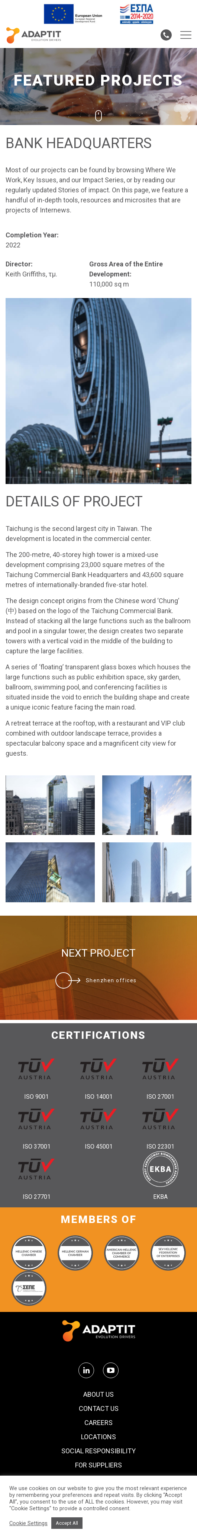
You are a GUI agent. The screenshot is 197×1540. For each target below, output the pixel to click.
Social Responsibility (98, 1451)
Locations (98, 1437)
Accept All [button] (67, 1523)
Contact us (99, 1408)
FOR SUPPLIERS (98, 1465)
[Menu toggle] (185, 35)
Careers (98, 1422)
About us (98, 1394)
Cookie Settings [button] (28, 1523)
